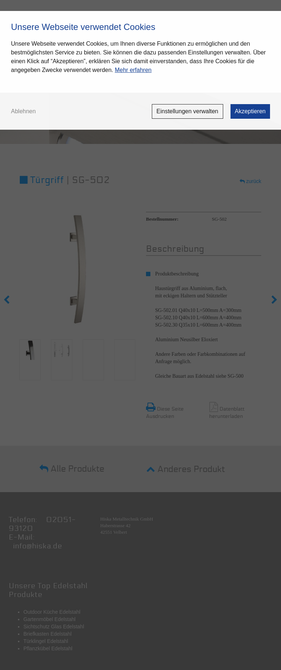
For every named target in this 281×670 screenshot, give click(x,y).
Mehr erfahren (133, 70)
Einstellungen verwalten (187, 111)
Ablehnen (23, 111)
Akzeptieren (250, 111)
